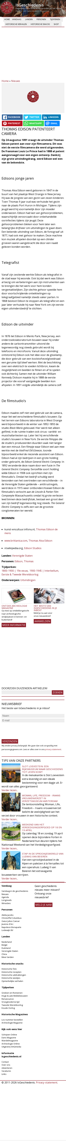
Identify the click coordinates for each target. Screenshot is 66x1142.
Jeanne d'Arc (7, 924)
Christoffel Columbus (12, 918)
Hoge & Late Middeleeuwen (15, 995)
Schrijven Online (9, 1034)
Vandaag (16, 19)
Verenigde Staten (22, 555)
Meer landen (8, 957)
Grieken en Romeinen (12, 992)
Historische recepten (11, 972)
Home (7, 19)
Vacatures (6, 1071)
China (4, 954)
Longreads (7, 900)
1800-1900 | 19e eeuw (15, 570)
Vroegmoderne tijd (10, 1001)
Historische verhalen (16, 24)
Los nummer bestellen (12, 1019)
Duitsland (6, 948)
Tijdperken (55, 19)
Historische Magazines (15, 1014)
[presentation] (25, 729)
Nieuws (15, 81)
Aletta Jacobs (8, 915)
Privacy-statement (46, 1082)
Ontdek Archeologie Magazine (14, 607)
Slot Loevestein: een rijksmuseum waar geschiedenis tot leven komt (42, 769)
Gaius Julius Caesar (11, 921)
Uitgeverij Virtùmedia (11, 1046)
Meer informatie (13, 625)
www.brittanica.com (15, 540)
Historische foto (9, 968)
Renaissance (8, 998)
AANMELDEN (42, 621)
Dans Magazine (9, 1037)
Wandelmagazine (10, 1040)
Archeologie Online (11, 1043)
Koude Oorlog (8, 1008)
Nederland (7, 941)
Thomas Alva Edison (40, 540)
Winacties (6, 903)
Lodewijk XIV (7, 930)
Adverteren (7, 1068)
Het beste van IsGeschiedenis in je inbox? (45, 608)
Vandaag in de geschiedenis (15, 891)
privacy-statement (53, 749)
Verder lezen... (10, 790)
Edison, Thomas (24, 561)
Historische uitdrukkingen (14, 975)
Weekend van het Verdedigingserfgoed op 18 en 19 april (42, 827)
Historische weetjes (11, 978)
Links (4, 1074)
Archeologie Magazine (12, 1022)
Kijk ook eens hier (12, 1029)
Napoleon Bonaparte (11, 927)
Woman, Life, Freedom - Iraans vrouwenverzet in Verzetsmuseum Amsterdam (41, 798)
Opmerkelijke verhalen (12, 981)
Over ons (6, 1064)
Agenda (5, 897)
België (4, 944)
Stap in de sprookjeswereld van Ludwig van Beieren (42, 855)
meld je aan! (43, 905)
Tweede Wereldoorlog (12, 1005)
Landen (29, 19)
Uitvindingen (27, 580)
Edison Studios (32, 548)
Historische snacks (40, 24)
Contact (5, 1061)
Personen (41, 19)
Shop (56, 24)
